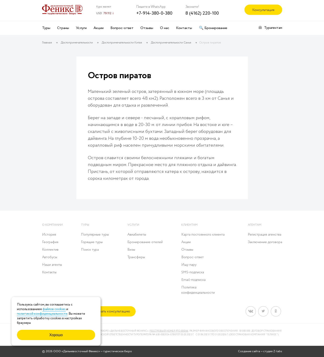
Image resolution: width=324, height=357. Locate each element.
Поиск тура (90, 249)
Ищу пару (188, 264)
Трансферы (136, 257)
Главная (47, 42)
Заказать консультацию (111, 311)
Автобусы (49, 257)
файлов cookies (54, 309)
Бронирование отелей (145, 242)
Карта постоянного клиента (203, 234)
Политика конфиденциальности (198, 290)
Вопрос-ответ (122, 28)
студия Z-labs (272, 351)
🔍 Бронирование (213, 28)
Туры (46, 28)
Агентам (254, 225)
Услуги (81, 28)
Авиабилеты (136, 234)
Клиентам (189, 225)
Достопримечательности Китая (122, 42)
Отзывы (146, 28)
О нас (164, 28)
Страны (63, 28)
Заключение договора (265, 242)
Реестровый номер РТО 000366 (169, 331)
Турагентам (273, 27)
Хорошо (56, 335)
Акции (99, 28)
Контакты (184, 28)
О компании (52, 225)
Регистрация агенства (264, 234)
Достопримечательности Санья (171, 42)
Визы (131, 249)
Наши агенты (52, 264)
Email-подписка (193, 279)
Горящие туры (92, 242)
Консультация (263, 10)
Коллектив (50, 249)
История (49, 234)
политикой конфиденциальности (42, 313)
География (50, 242)
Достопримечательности (77, 42)
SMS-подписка (192, 272)
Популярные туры (95, 234)
